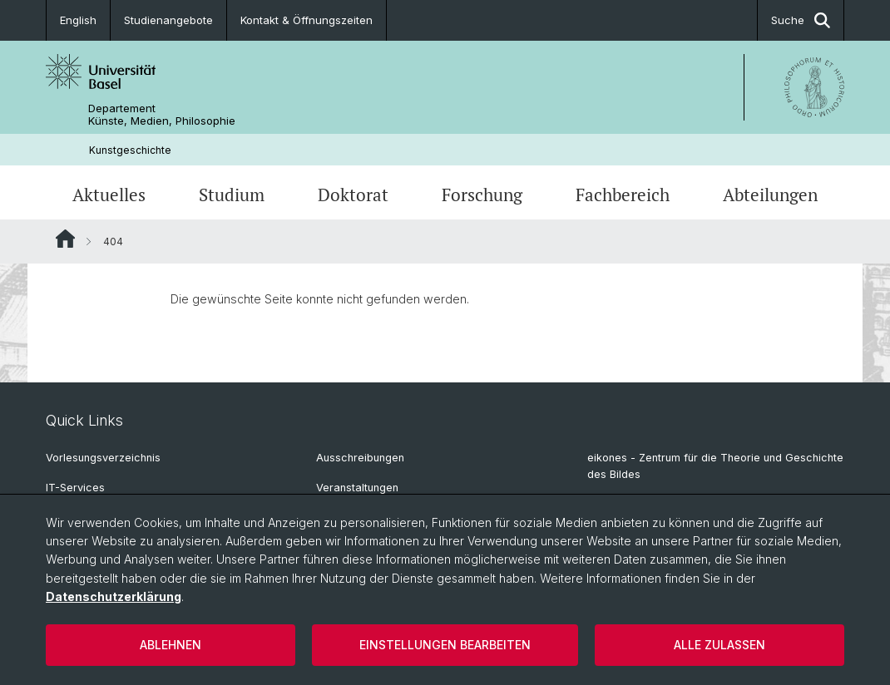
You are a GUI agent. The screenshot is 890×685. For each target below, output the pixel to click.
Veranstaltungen (357, 487)
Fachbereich (623, 194)
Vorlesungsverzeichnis (103, 457)
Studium (232, 194)
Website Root (65, 238)
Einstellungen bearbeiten (445, 645)
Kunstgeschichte (130, 150)
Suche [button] (800, 20)
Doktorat (353, 194)
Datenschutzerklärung (113, 596)
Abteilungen (770, 194)
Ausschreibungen (360, 457)
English (78, 20)
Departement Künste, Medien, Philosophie (161, 114)
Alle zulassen (719, 645)
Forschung (482, 194)
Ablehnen (170, 645)
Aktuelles (109, 194)
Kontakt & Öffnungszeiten (306, 20)
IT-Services (75, 487)
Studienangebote (168, 20)
